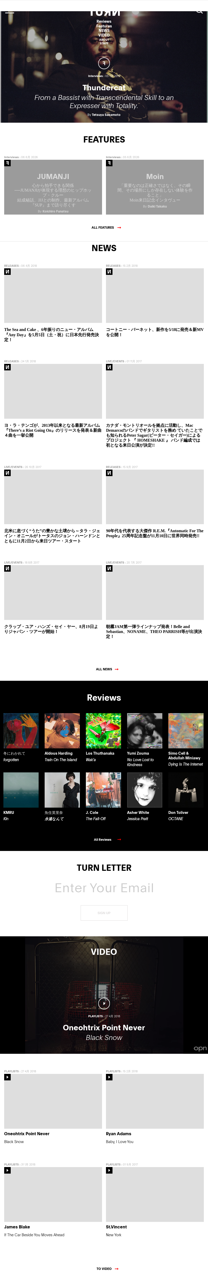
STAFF (104, 43)
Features (104, 25)
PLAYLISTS (11, 1068)
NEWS (104, 30)
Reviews (104, 21)
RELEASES (11, 263)
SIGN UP (104, 910)
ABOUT (104, 40)
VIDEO (104, 35)
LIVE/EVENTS (115, 358)
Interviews (11, 154)
